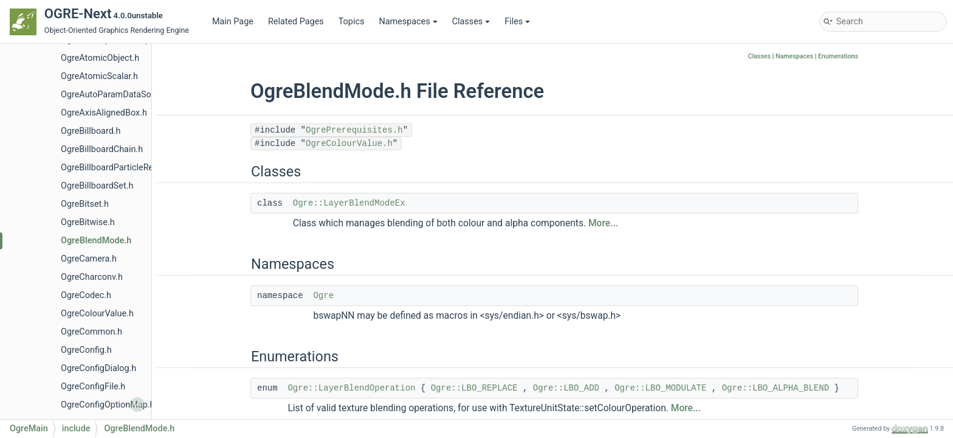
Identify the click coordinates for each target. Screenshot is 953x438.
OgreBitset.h (85, 204)
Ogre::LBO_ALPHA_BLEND (775, 388)
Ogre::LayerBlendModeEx (349, 203)
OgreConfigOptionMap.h (107, 405)
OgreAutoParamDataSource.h (118, 94)
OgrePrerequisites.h (354, 130)
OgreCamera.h (89, 259)
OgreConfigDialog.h (98, 368)
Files (517, 21)
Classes (471, 21)
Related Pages (296, 21)
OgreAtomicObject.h (100, 58)
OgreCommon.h (91, 332)
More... (603, 223)
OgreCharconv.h (92, 277)
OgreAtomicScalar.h (99, 76)
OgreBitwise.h (88, 222)
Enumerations (838, 56)
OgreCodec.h (86, 295)
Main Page (232, 21)
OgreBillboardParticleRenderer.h (123, 167)
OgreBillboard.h (91, 131)
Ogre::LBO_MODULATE (660, 388)
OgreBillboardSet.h (97, 186)
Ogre (323, 296)
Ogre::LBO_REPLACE (474, 388)
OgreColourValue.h (97, 313)
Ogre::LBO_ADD (566, 388)
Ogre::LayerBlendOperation (351, 388)
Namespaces (408, 21)
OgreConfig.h (86, 350)
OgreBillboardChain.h (102, 149)
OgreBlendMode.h (96, 240)
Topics (352, 21)
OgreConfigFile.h (93, 386)
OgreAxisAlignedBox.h (104, 113)
